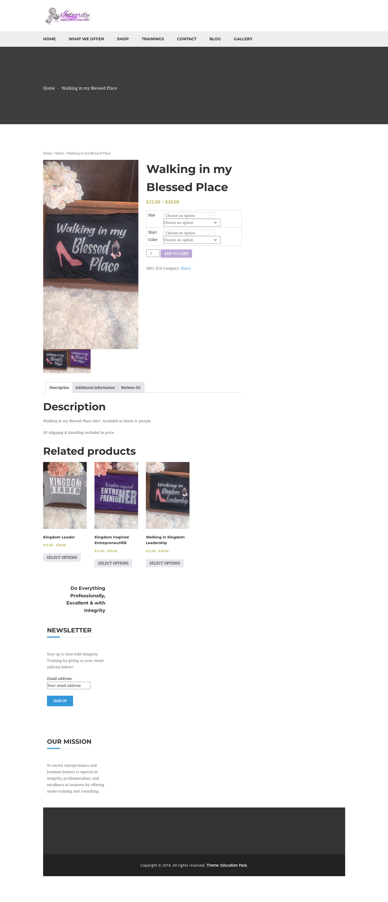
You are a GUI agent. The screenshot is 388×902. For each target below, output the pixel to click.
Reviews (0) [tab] (130, 387)
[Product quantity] (153, 253)
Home (49, 38)
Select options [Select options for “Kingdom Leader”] (62, 557)
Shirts (59, 153)
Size (151, 215)
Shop (123, 38)
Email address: (68, 682)
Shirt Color (152, 236)
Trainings (153, 38)
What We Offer (86, 38)
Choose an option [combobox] (180, 215)
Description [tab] (59, 387)
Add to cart (176, 253)
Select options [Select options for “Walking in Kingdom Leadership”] (164, 563)
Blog (215, 38)
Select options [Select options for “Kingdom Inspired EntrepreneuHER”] (113, 563)
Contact (186, 38)
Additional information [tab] (95, 387)
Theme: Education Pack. (227, 865)
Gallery (243, 38)
